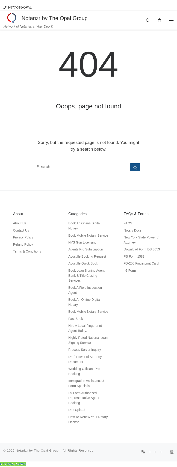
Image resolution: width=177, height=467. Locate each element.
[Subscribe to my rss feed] (143, 452)
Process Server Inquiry (84, 350)
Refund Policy (23, 244)
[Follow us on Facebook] (149, 452)
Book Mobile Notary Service (88, 235)
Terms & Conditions (27, 251)
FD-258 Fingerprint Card (141, 263)
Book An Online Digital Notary (84, 226)
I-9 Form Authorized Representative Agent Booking (83, 398)
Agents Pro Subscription (85, 249)
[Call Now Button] (13, 464)
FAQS (128, 223)
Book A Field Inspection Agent (85, 290)
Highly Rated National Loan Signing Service (88, 340)
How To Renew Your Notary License (88, 419)
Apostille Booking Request (87, 257)
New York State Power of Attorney (141, 240)
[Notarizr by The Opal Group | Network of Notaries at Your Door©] (11, 18)
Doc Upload (76, 410)
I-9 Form (130, 271)
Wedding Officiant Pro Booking (84, 371)
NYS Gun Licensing (82, 242)
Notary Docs (133, 230)
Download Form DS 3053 (142, 249)
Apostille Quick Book (83, 263)
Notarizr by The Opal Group (37, 450)
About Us (20, 223)
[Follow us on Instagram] (155, 452)
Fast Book (75, 319)
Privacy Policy (23, 237)
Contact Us (21, 230)
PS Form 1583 (134, 257)
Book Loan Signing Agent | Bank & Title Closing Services (87, 276)
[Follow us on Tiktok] (172, 452)
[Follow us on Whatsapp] (161, 452)
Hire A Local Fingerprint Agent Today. (85, 328)
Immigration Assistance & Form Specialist (86, 383)
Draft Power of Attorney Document (85, 359)
